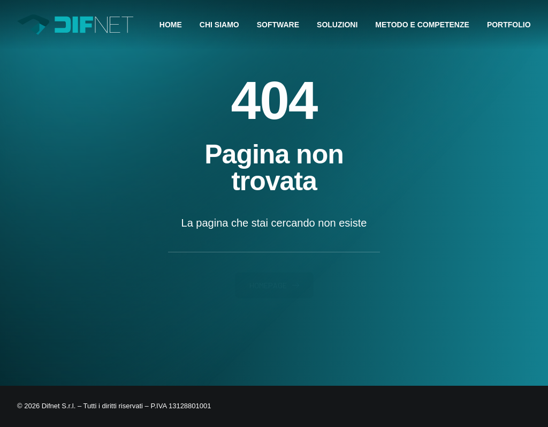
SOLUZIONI (337, 24)
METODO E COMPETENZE (422, 24)
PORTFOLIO (509, 24)
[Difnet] (75, 24)
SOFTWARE (278, 24)
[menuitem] (174, 24)
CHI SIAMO (219, 24)
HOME (170, 24)
